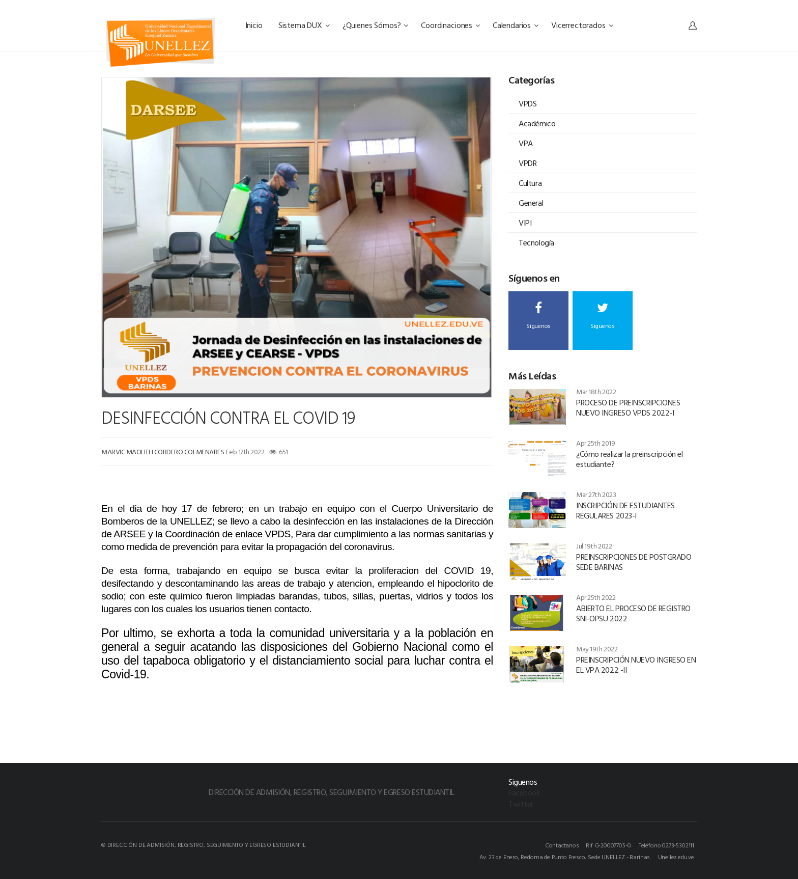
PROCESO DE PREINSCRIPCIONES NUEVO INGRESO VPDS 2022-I (628, 407)
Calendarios (515, 25)
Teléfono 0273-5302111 (666, 844)
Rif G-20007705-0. (609, 844)
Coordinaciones (450, 25)
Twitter (520, 804)
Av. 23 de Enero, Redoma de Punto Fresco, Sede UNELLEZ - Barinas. (565, 856)
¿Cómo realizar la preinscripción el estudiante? (629, 459)
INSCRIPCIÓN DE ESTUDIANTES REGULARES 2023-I (625, 510)
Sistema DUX (304, 25)
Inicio (255, 25)
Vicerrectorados (582, 25)
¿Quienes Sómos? (375, 25)
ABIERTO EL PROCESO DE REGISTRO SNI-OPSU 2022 (633, 613)
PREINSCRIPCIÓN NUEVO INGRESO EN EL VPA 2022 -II (636, 664)
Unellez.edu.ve (676, 856)
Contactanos (562, 844)
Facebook (523, 792)
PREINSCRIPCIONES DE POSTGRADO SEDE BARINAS (633, 562)
